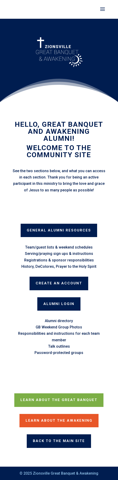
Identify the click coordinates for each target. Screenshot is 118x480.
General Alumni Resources (59, 230)
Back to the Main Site (59, 441)
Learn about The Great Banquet (58, 400)
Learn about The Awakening (59, 420)
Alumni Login (58, 304)
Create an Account (59, 283)
